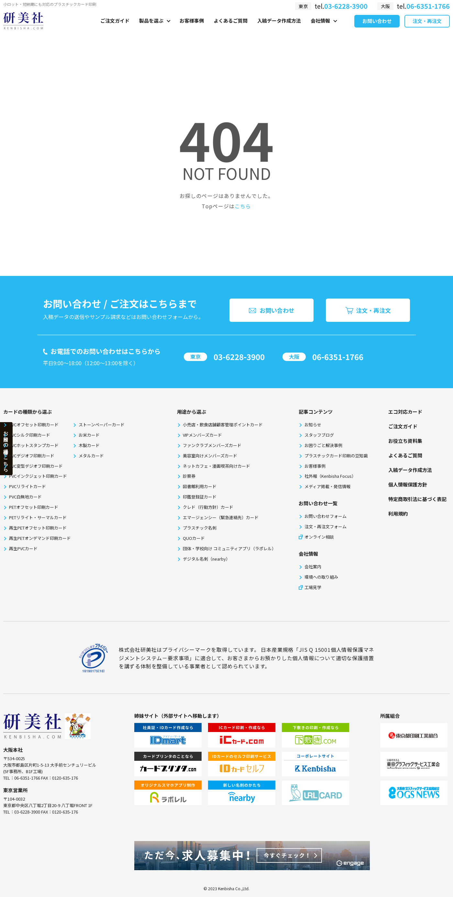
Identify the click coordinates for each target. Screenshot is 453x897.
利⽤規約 (398, 513)
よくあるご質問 (231, 28)
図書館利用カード (199, 486)
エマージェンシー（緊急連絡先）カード (221, 517)
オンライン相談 (319, 537)
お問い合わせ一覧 (318, 503)
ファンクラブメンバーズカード (212, 445)
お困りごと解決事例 (323, 445)
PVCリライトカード (27, 486)
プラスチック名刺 (199, 528)
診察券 (189, 476)
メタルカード (91, 456)
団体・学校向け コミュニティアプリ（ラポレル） (229, 548)
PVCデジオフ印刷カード (31, 456)
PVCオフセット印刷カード (34, 424)
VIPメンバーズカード (202, 435)
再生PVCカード (23, 548)
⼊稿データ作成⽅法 (410, 469)
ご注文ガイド (114, 28)
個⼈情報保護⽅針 (407, 484)
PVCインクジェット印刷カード (38, 476)
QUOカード (194, 538)
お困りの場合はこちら (6, 448)
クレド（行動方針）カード (208, 507)
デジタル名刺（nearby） (206, 559)
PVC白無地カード (25, 497)
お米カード (89, 435)
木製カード (89, 445)
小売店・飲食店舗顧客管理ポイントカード (223, 424)
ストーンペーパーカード (102, 424)
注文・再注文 (427, 28)
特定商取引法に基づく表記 (417, 499)
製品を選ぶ (151, 28)
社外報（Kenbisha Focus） (330, 476)
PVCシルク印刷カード (29, 435)
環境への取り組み (321, 577)
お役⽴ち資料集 (405, 440)
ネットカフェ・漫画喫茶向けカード (216, 466)
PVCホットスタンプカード (34, 445)
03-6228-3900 (239, 356)
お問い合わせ (377, 28)
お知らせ (312, 424)
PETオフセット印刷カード (33, 507)
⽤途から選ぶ (191, 411)
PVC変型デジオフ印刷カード (36, 466)
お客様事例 (192, 28)
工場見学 (312, 587)
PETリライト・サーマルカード (38, 517)
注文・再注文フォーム (325, 526)
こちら (243, 206)
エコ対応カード (405, 411)
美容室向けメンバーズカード (210, 456)
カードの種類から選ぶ (27, 411)
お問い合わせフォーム (325, 516)
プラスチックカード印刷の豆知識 (336, 456)
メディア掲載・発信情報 (327, 486)
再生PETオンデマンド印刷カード (40, 538)
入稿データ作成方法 (279, 28)
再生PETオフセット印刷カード (38, 528)
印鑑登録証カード (199, 497)
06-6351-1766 (337, 356)
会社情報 (320, 28)
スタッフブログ (319, 435)
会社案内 (312, 566)
